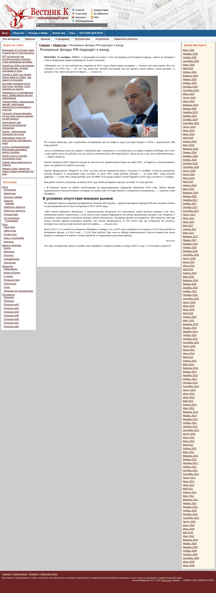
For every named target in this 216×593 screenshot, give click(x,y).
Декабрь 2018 (190, 156)
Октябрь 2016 (190, 251)
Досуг (5, 33)
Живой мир (58, 33)
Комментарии (101, 10)
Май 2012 (188, 445)
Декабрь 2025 (190, 54)
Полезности (8, 294)
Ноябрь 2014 (190, 335)
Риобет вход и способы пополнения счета (14, 157)
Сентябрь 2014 (191, 342)
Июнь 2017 (189, 222)
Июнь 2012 (189, 441)
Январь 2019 (190, 152)
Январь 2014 (190, 371)
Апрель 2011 (190, 492)
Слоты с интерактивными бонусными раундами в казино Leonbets (15, 150)
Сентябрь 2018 (191, 167)
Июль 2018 (189, 174)
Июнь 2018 (189, 178)
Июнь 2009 (189, 565)
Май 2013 (188, 401)
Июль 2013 (189, 393)
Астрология (102, 39)
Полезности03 (11, 308)
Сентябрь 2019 (191, 123)
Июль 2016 (189, 262)
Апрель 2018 (190, 185)
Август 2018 (189, 170)
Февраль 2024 (190, 75)
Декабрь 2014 (190, 331)
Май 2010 (188, 532)
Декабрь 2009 (190, 547)
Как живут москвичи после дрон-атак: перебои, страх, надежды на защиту (16, 86)
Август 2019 (189, 127)
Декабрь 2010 (190, 507)
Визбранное (101, 14)
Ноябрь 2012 (190, 423)
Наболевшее (11, 269)
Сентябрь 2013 (191, 386)
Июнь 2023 (189, 94)
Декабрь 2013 (190, 375)
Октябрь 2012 (190, 426)
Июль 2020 (189, 101)
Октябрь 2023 (190, 86)
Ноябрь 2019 (190, 116)
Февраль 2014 (190, 368)
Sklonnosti (9, 251)
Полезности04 (11, 312)
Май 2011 (188, 488)
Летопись (9, 255)
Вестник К (167, 580)
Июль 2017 (189, 218)
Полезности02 (11, 304)
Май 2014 (188, 357)
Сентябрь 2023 (191, 90)
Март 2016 (188, 276)
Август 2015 (189, 302)
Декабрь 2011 (190, 463)
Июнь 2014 (189, 353)
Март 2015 (188, 320)
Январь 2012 (190, 459)
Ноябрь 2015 (190, 291)
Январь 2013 (190, 415)
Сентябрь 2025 (191, 61)
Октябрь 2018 (190, 163)
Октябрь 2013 (190, 382)
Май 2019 (188, 138)
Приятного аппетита (125, 39)
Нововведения (11, 259)
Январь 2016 (190, 284)
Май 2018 (188, 181)
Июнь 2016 (189, 265)
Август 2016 (189, 258)
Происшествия (11, 280)
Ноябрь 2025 (190, 57)
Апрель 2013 (190, 404)
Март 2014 (188, 364)
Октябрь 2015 (190, 295)
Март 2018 (188, 189)
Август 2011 (189, 477)
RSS (96, 17)
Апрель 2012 (190, 448)
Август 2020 (189, 97)
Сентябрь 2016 (191, 255)
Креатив (45, 39)
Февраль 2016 (190, 280)
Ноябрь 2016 (190, 247)
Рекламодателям (83, 21)
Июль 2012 (189, 437)
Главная (80, 10)
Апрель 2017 (190, 229)
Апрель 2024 (190, 72)
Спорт (7, 287)
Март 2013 (188, 408)
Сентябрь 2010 (191, 518)
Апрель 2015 (190, 317)
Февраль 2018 (190, 192)
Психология (10, 283)
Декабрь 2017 (190, 200)
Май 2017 (188, 225)
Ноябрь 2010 (190, 510)
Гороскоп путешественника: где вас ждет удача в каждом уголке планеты (17, 116)
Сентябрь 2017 (191, 211)
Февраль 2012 (190, 456)
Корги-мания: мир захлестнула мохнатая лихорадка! (14, 125)
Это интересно (11, 39)
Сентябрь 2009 (191, 558)
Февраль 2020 (190, 105)
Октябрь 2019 (190, 119)
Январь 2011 (190, 503)
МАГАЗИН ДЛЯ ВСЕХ (91, 33)
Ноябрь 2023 (190, 83)
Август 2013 (189, 390)
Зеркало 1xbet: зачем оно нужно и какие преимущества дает (18, 171)
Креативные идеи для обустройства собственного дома (17, 141)
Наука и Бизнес (12, 272)
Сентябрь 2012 (191, 430)
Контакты (81, 17)
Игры (72, 33)
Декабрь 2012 (190, 419)
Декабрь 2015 (190, 287)
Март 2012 (188, 452)
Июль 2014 (189, 350)
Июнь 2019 (189, 134)
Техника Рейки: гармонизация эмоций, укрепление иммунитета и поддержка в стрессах (18, 105)
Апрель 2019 (190, 141)
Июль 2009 (189, 561)
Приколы (30, 39)
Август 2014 (189, 346)
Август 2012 (189, 434)
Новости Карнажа (11, 245)
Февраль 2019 (190, 149)
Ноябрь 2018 (190, 159)
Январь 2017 (190, 240)
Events (7, 248)
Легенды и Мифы (38, 33)
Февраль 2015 (190, 324)
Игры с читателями (14, 238)
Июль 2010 (189, 525)
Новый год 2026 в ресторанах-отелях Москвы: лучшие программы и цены (18, 68)
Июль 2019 (189, 130)
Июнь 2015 (189, 309)
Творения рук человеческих (18, 291)
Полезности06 (11, 319)
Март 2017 (188, 233)
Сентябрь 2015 (191, 298)
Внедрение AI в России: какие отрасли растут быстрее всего (18, 51)
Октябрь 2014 (190, 339)
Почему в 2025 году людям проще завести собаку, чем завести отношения (16, 77)
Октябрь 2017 (190, 207)
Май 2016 (188, 269)
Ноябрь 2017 (190, 203)
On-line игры (10, 234)
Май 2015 (188, 313)
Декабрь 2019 (190, 112)
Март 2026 (188, 50)
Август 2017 (189, 214)
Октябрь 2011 (190, 470)
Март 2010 (188, 536)
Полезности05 (11, 315)
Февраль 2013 (190, 412)
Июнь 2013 (189, 397)
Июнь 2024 (189, 64)
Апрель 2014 (190, 360)
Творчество (10, 262)
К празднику (62, 39)
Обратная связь (48, 574)
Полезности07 (11, 323)
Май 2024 (188, 68)
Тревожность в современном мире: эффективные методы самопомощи (17, 95)
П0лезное (9, 301)
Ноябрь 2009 (190, 551)
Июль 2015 (189, 306)
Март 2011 (188, 496)
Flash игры (9, 227)
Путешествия (82, 39)
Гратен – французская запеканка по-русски (14, 133)
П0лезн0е (9, 297)
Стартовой (81, 14)
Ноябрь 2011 (190, 466)
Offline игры (10, 230)
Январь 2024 (190, 79)
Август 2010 (189, 521)
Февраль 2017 (190, 236)
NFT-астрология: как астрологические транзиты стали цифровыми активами (17, 59)
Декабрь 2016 (190, 244)
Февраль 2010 (190, 540)
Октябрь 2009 (190, 554)
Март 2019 (188, 145)
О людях (8, 276)
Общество (18, 33)
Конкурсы (9, 241)
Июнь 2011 (189, 485)
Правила (34, 574)
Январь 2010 (190, 543)
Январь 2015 (190, 328)
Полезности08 (11, 326)
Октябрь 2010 (190, 514)
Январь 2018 (190, 196)
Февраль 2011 (190, 499)
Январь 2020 (190, 108)
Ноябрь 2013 (190, 379)
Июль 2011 (189, 481)
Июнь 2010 (189, 529)
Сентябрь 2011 (191, 474)
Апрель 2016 (190, 273)
